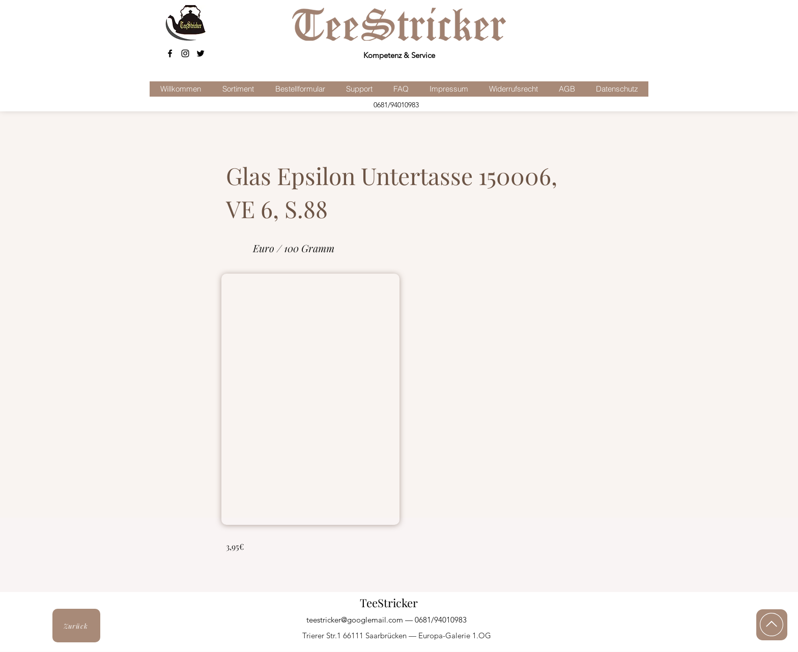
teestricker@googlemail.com (354, 620)
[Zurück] (76, 625)
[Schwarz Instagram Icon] (185, 53)
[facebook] (170, 53)
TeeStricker (389, 602)
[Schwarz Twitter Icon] (200, 53)
